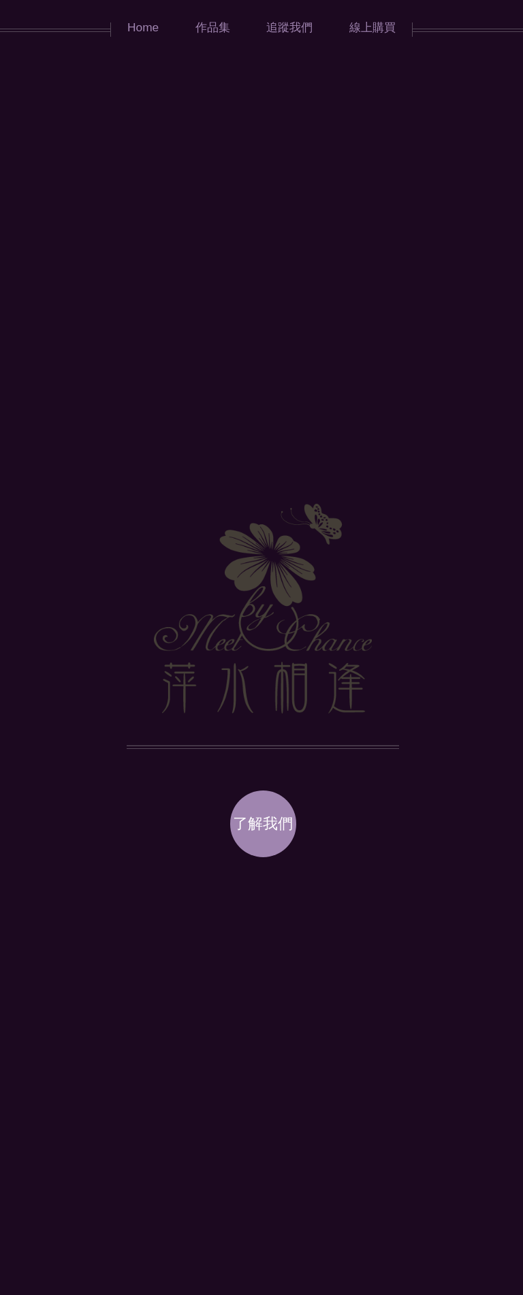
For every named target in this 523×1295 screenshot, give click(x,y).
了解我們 (263, 823)
